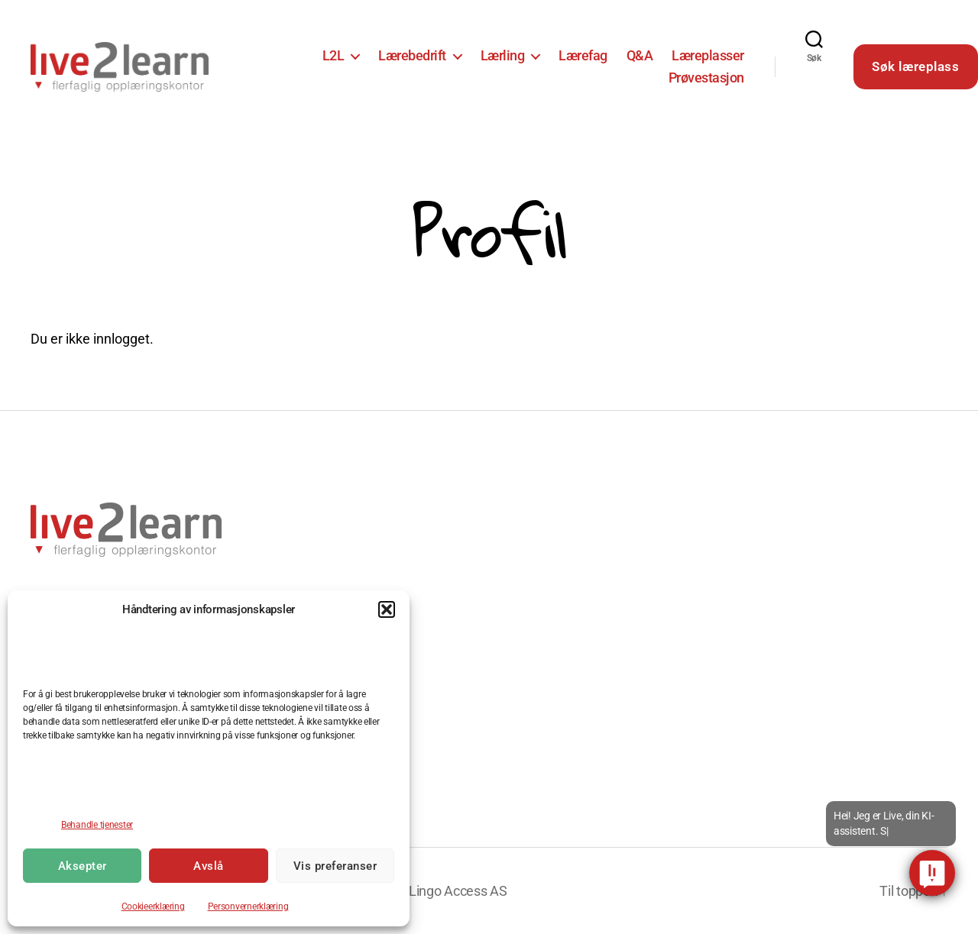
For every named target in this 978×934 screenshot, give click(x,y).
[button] (386, 609)
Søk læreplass (915, 66)
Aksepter (82, 866)
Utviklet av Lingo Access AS (426, 891)
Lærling (503, 55)
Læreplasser (708, 55)
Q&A (640, 55)
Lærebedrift (412, 55)
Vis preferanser (335, 866)
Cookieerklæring (153, 906)
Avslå (208, 866)
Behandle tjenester (97, 824)
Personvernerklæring (248, 906)
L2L (333, 55)
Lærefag (583, 55)
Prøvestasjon (706, 77)
